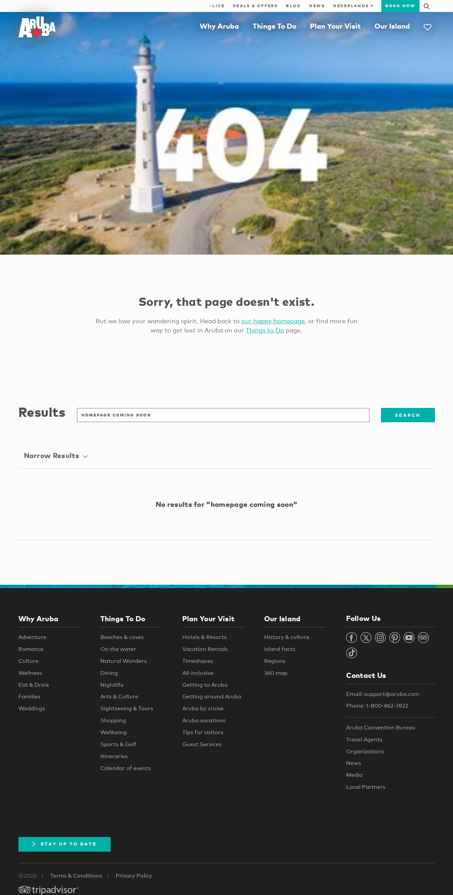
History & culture (286, 637)
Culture (28, 661)
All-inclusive (197, 673)
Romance (30, 649)
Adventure (32, 637)
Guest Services (202, 744)
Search (408, 415)
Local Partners (365, 787)
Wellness (30, 673)
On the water (118, 649)
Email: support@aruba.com (382, 694)
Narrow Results (56, 455)
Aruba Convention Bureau (380, 727)
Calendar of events (125, 768)
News (317, 5)
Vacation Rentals (205, 649)
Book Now (400, 5)
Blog (293, 5)
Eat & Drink (33, 685)
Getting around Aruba (211, 696)
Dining (109, 673)
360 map (275, 673)
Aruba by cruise (203, 708)
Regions (274, 661)
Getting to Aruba (205, 685)
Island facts (279, 649)
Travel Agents (364, 739)
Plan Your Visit (335, 26)
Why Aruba (219, 26)
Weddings (31, 708)
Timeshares (197, 661)
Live (217, 5)
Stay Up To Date (64, 844)
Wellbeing (113, 732)
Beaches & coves (122, 637)
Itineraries (114, 756)
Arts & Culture (119, 696)
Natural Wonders (123, 661)
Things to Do (265, 330)
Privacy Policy (134, 875)
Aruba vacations (204, 720)
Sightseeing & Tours (126, 708)
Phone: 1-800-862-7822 (377, 705)
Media (354, 775)
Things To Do (274, 26)
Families (29, 696)
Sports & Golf (118, 744)
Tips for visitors (202, 732)
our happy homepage (273, 321)
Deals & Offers (255, 5)
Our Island (392, 26)
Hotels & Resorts (204, 637)
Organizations (365, 751)
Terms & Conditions (76, 875)
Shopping (113, 720)
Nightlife (112, 685)
